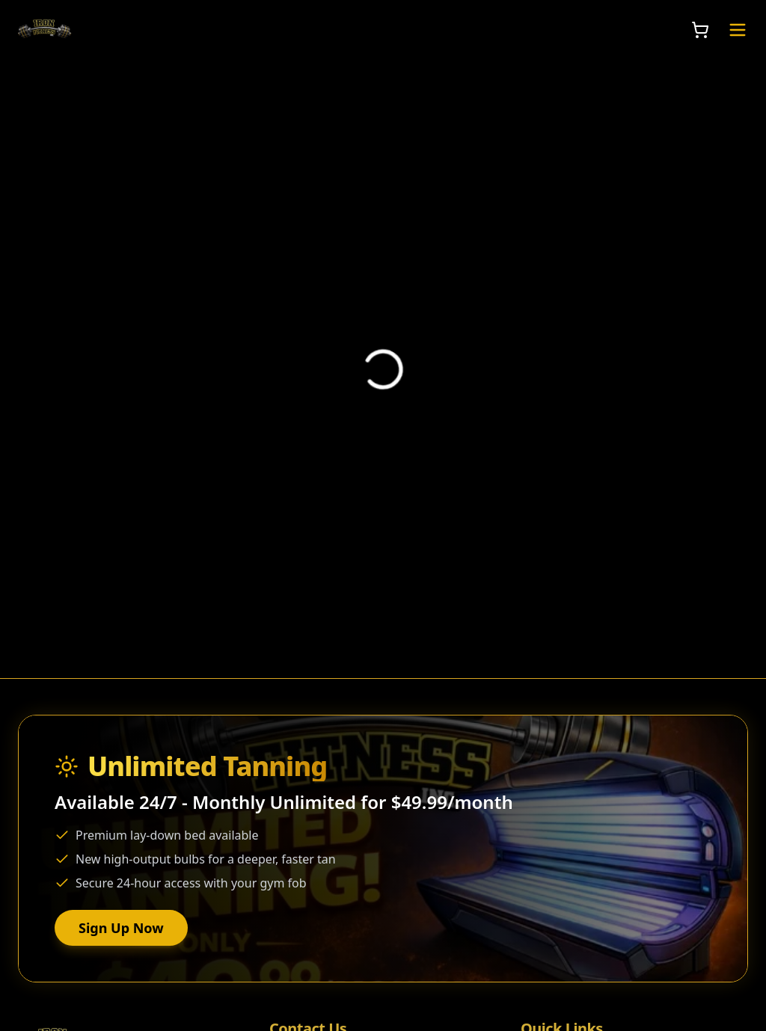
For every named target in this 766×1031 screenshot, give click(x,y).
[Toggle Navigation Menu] (737, 29)
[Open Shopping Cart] (700, 30)
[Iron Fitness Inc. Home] (45, 30)
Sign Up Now (121, 929)
